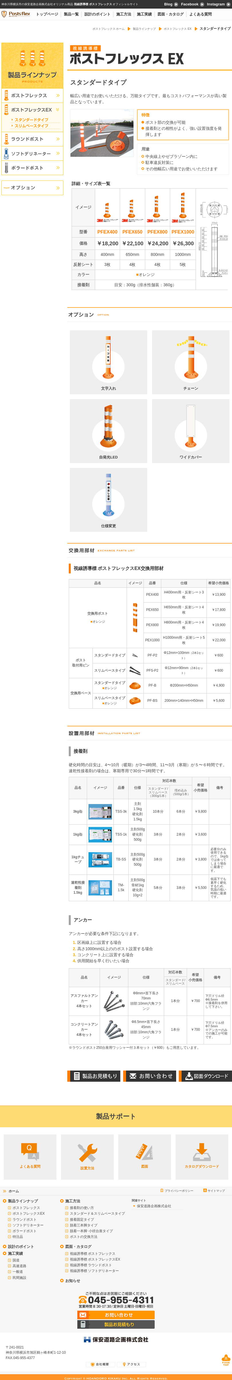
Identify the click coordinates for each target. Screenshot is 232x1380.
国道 (16, 1260)
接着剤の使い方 (82, 1208)
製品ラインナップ (144, 28)
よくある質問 (200, 14)
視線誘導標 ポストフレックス (92, 1254)
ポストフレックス (26, 1208)
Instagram (219, 4)
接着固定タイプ (82, 1220)
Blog (171, 4)
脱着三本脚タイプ (83, 1225)
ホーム (14, 1191)
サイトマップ (216, 1190)
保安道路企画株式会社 (154, 1206)
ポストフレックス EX (178, 28)
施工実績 (144, 14)
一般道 (18, 1272)
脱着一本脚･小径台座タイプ (91, 1231)
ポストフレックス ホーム (109, 28)
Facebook (192, 4)
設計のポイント (97, 14)
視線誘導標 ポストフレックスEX (95, 1259)
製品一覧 (71, 14)
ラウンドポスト (25, 1220)
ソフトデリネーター (28, 1225)
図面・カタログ (171, 14)
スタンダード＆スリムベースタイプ (97, 1214)
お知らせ (72, 1281)
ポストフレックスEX (29, 1214)
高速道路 (19, 1266)
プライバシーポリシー (179, 1190)
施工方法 (123, 14)
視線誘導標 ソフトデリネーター (94, 1271)
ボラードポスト (25, 1231)
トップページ (47, 14)
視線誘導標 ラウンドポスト (91, 1265)
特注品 (18, 1237)
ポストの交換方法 (83, 1237)
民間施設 (19, 1278)
